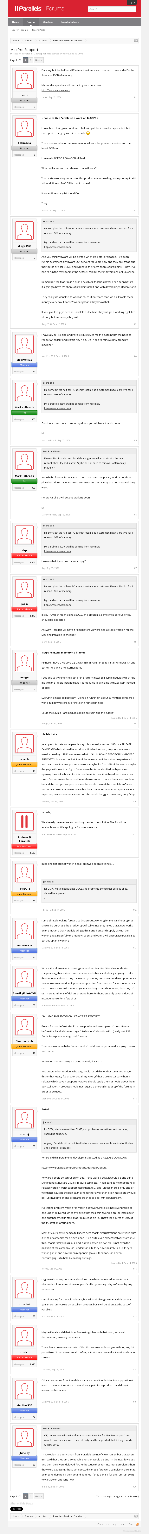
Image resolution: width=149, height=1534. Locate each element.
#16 (135, 1268)
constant (24, 1352)
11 (34, 1053)
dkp (24, 550)
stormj (24, 1134)
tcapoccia (24, 143)
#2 (135, 210)
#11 (135, 834)
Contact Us (102, 1524)
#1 (135, 97)
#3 (135, 324)
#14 (135, 1005)
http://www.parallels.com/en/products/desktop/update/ (74, 1167)
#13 (135, 947)
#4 (135, 356)
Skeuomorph (24, 1041)
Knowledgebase (70, 21)
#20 (135, 1486)
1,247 (32, 615)
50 (34, 1146)
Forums (31, 21)
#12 (135, 910)
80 (34, 1464)
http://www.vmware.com (56, 90)
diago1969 (24, 246)
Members (48, 21)
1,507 (32, 852)
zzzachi (24, 759)
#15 (135, 1098)
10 (34, 771)
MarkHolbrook (24, 407)
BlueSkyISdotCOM (24, 993)
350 (33, 419)
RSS (137, 1524)
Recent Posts (38, 29)
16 (34, 900)
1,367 (32, 562)
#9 (135, 723)
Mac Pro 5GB (24, 359)
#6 (135, 514)
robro (66, 53)
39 (34, 1316)
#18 (135, 1369)
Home (15, 21)
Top (131, 1524)
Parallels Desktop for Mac (38, 53)
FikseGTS (24, 888)
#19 (135, 1401)
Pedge (24, 677)
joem (24, 604)
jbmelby (24, 1453)
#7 (135, 568)
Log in (132, 2)
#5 (135, 440)
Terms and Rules (132, 1530)
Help (114, 1524)
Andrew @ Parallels (24, 839)
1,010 (32, 1364)
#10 (135, 801)
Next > (38, 60)
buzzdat (24, 1304)
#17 (135, 1316)
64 (34, 371)
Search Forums (20, 29)
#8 (135, 642)
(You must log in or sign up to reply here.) (117, 1496)
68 (34, 1005)
